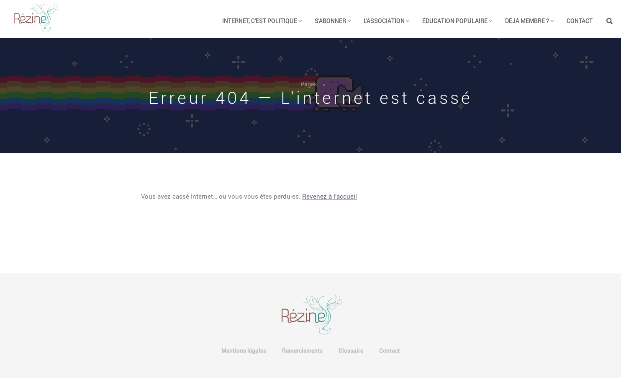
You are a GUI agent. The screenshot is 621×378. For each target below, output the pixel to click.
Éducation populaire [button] (457, 21)
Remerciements (302, 351)
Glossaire (351, 351)
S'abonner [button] (333, 21)
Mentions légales (243, 351)
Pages (308, 84)
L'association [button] (387, 21)
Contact (580, 21)
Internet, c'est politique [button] (262, 21)
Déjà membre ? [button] (529, 21)
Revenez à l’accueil (329, 196)
